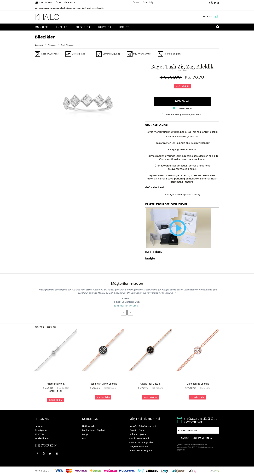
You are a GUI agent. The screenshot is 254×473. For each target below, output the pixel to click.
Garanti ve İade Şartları (141, 442)
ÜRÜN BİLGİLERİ (154, 187)
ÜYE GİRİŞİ (148, 2)
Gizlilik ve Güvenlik (139, 438)
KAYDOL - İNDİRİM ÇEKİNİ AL (196, 437)
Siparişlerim (41, 430)
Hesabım (39, 426)
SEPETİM (208, 16)
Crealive (214, 471)
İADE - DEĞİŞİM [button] (153, 252)
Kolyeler (104, 27)
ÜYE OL (136, 2)
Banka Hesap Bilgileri (93, 430)
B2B (84, 438)
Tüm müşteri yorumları (127, 305)
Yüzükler (41, 27)
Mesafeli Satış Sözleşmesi (142, 426)
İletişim (86, 434)
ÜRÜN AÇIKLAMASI (156, 124)
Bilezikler (83, 27)
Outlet (124, 27)
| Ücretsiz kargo (182, 108)
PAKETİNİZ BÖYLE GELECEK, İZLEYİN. (166, 204)
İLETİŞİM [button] (150, 258)
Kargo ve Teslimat (138, 446)
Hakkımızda (88, 426)
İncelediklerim (42, 438)
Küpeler (62, 27)
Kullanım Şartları (138, 434)
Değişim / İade (136, 430)
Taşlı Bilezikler (67, 45)
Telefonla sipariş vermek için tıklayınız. (183, 114)
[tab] (182, 125)
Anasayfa (39, 45)
